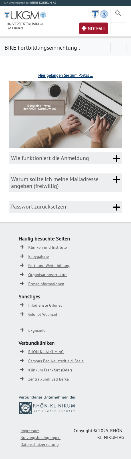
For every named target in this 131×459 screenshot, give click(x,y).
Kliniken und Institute (47, 247)
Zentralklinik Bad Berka (48, 379)
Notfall (97, 28)
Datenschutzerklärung (40, 444)
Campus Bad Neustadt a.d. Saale (56, 360)
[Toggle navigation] (118, 14)
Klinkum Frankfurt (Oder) (50, 370)
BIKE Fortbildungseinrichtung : (42, 47)
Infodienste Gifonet (45, 305)
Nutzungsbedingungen (41, 437)
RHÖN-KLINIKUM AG (46, 351)
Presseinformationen (46, 283)
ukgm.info (37, 330)
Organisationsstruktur (47, 274)
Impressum (30, 430)
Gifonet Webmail (42, 314)
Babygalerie (38, 256)
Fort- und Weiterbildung (49, 265)
